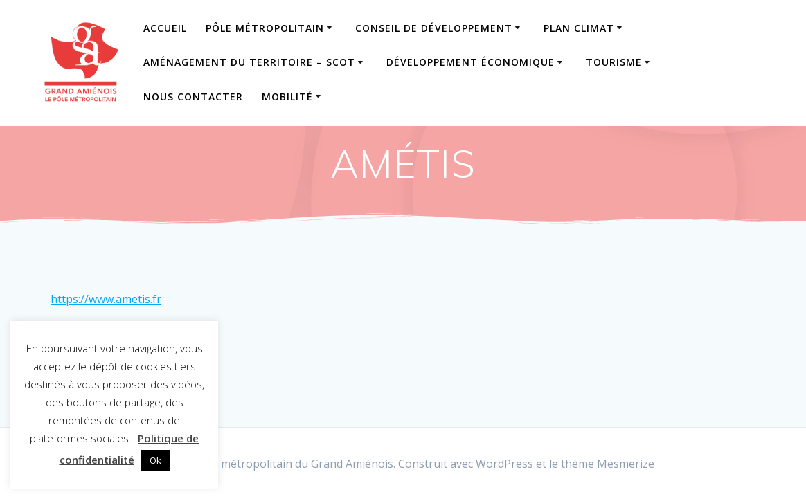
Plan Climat (579, 28)
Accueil (165, 28)
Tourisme (614, 62)
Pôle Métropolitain (265, 28)
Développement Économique (470, 62)
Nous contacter (193, 96)
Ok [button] (155, 460)
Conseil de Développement (433, 28)
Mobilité (287, 96)
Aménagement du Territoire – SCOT (249, 62)
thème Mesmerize (607, 463)
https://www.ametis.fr (106, 299)
